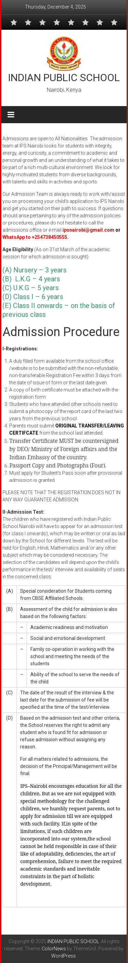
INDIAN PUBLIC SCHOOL (64, 78)
